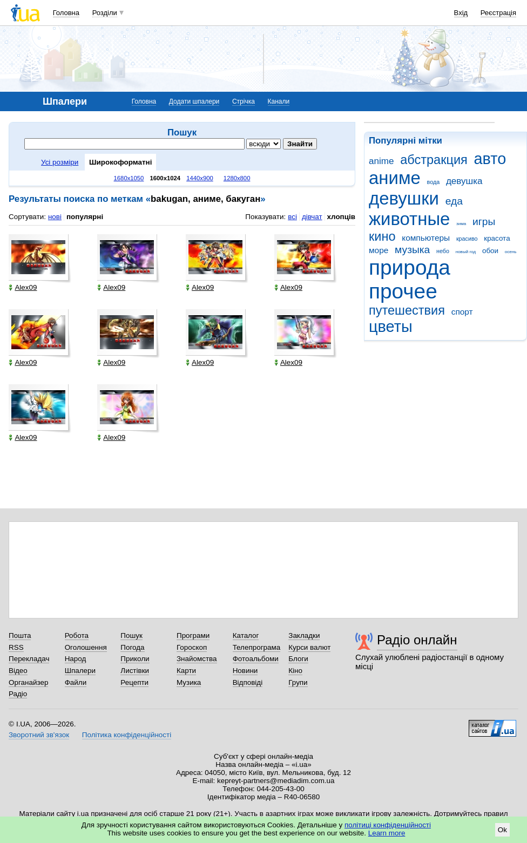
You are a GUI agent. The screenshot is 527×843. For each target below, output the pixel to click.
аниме (395, 178)
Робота (77, 635)
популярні (84, 217)
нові (55, 217)
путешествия (407, 310)
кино (382, 236)
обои (490, 251)
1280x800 (237, 178)
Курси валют (309, 647)
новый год (466, 251)
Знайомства (197, 659)
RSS (16, 647)
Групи (297, 682)
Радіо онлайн (417, 640)
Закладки (304, 635)
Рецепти (134, 682)
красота (497, 238)
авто (490, 158)
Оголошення (86, 647)
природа (409, 267)
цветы (391, 326)
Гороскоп (192, 647)
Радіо (18, 694)
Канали (279, 101)
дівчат (312, 217)
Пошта (20, 635)
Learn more (387, 833)
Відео (18, 671)
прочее (403, 291)
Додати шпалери (194, 101)
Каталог (246, 635)
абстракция (434, 160)
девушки (404, 198)
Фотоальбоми (256, 659)
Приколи (134, 659)
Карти (186, 671)
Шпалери (80, 671)
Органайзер (28, 682)
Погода (132, 647)
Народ (75, 659)
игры (483, 221)
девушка (464, 181)
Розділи (104, 13)
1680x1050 (129, 178)
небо (442, 251)
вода (433, 182)
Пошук (131, 635)
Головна (66, 13)
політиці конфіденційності (387, 825)
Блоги (298, 659)
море (378, 250)
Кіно (295, 671)
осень (511, 251)
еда (454, 201)
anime (381, 161)
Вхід (461, 13)
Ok (502, 830)
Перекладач (29, 659)
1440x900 (199, 178)
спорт (462, 311)
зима (461, 223)
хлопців (341, 217)
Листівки (134, 671)
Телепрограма (257, 647)
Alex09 (23, 287)
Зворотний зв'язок (39, 735)
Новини (245, 671)
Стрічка (243, 101)
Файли (76, 682)
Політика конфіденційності (126, 735)
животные (409, 219)
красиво (467, 238)
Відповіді (248, 682)
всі (292, 217)
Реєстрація (498, 13)
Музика (189, 682)
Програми (193, 635)
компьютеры (426, 237)
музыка (412, 249)
